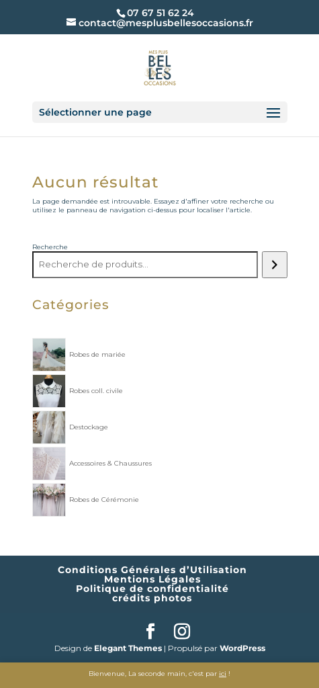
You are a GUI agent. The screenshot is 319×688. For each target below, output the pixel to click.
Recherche (50, 247)
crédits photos (152, 598)
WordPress (242, 648)
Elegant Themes (128, 648)
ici (222, 673)
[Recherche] (274, 264)
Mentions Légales (152, 579)
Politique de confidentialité (152, 589)
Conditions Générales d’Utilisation (152, 570)
